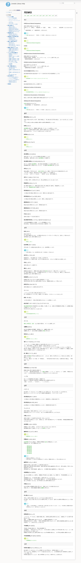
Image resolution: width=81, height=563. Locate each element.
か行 (31, 15)
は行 (44, 15)
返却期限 (26, 128)
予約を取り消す (12, 68)
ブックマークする (12, 46)
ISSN (42, 171)
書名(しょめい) (29, 241)
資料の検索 (11, 22)
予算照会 (10, 64)
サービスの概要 (11, 16)
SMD (27, 35)
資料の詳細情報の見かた (13, 35)
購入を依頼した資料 (13, 61)
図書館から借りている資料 (14, 56)
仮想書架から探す (12, 39)
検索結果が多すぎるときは (14, 31)
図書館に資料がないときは (13, 47)
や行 (50, 15)
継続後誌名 (29, 450)
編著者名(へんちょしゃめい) (31, 338)
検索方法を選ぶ (12, 26)
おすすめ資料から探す (13, 40)
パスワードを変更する (13, 78)
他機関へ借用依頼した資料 (14, 58)
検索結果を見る (11, 32)
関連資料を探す (12, 37)
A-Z (25, 15)
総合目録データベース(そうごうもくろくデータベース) (37, 78)
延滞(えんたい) (29, 139)
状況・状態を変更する (12, 66)
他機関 (42, 487)
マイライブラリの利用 (13, 24)
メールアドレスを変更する (14, 79)
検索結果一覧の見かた (13, 34)
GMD (25, 103)
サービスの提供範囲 (13, 18)
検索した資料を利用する (12, 41)
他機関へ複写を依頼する (13, 50)
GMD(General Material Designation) (33, 42)
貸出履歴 (10, 63)
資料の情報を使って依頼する (14, 45)
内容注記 (29, 323)
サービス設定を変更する (13, 77)
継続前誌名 (29, 448)
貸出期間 (50, 165)
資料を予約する (12, 43)
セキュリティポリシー (13, 19)
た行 (37, 15)
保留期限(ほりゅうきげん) (31, 540)
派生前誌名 (29, 451)
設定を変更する (11, 75)
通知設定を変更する (13, 80)
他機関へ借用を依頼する (13, 48)
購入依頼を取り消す (13, 74)
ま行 (47, 15)
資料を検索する (11, 25)
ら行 (53, 15)
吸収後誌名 (29, 447)
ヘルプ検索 (74, 3)
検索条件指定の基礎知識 (13, 29)
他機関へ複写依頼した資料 (14, 59)
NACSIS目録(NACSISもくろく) (32, 313)
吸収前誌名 (29, 446)
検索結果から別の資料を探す (13, 36)
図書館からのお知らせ (13, 53)
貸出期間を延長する (13, 67)
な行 (40, 15)
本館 (44, 330)
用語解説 (9, 83)
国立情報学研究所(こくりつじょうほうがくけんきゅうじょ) (37, 92)
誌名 (39, 171)
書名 (25, 323)
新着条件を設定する (13, 82)
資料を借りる (11, 42)
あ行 (28, 15)
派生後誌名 (29, 453)
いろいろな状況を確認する (13, 52)
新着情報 (10, 55)
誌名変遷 (26, 441)
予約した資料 (11, 57)
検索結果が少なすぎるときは (14, 30)
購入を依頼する (12, 51)
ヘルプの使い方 (9, 12)
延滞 (44, 428)
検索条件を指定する (13, 27)
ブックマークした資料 (13, 62)
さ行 (34, 15)
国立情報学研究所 (28, 306)
